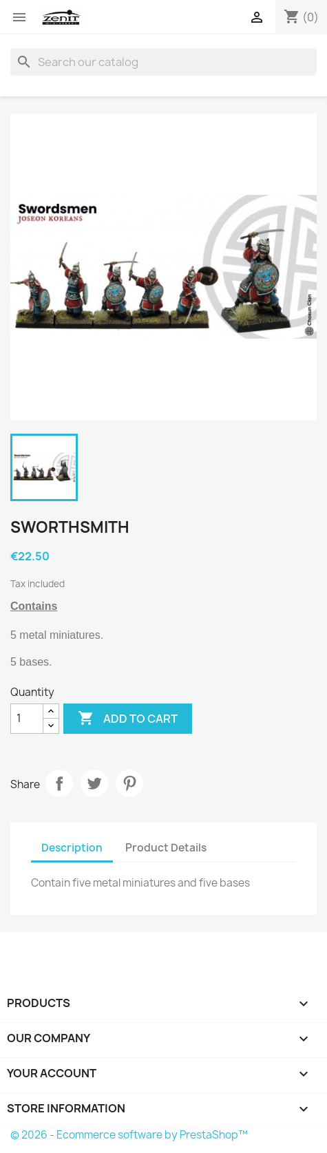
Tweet (94, 783)
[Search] (163, 62)
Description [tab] (72, 847)
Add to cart (128, 719)
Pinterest (129, 783)
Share (59, 783)
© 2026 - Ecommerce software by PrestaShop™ (129, 1135)
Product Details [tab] (166, 847)
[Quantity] (26, 719)
